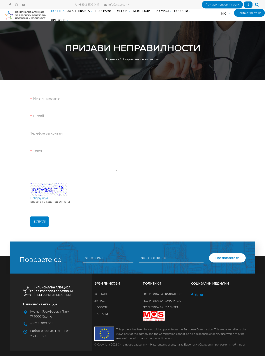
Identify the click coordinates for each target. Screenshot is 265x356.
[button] (222, 5)
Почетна (113, 59)
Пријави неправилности (140, 59)
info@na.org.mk (118, 4)
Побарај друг (39, 198)
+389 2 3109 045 (88, 4)
